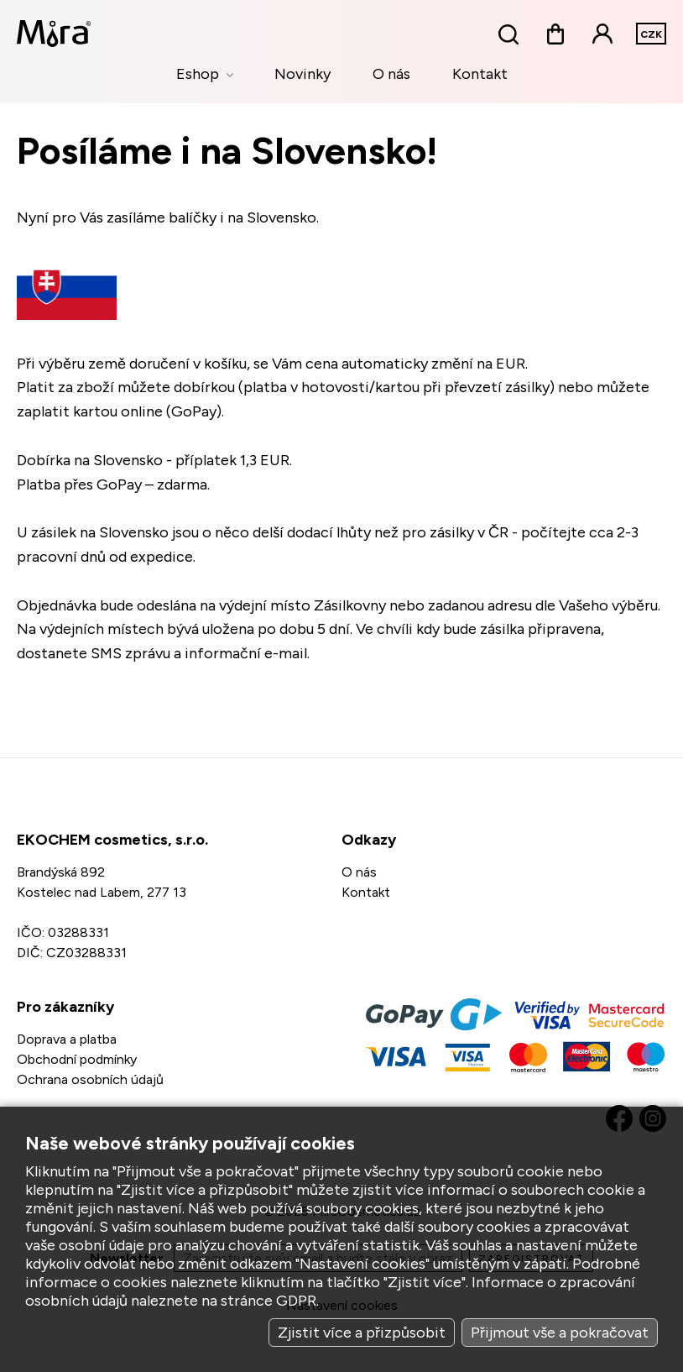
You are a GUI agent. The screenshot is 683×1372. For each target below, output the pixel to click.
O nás (391, 74)
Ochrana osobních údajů (90, 1079)
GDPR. (297, 1300)
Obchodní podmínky (77, 1059)
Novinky (302, 74)
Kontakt (480, 74)
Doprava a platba (67, 1039)
